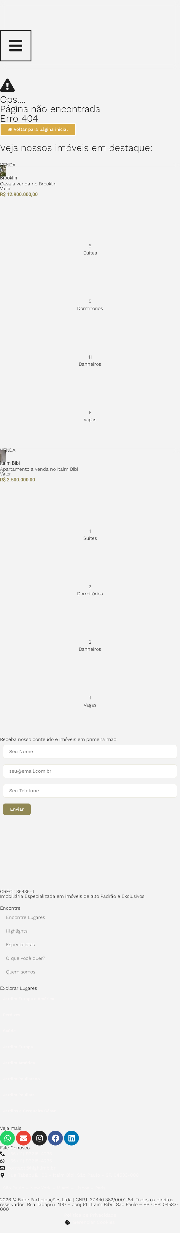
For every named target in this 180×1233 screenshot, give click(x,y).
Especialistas (20, 944)
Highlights (17, 931)
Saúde (9, 1030)
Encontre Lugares (25, 917)
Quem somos (20, 972)
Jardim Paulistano (21, 1078)
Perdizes (11, 1014)
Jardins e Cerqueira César (29, 1110)
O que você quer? (25, 958)
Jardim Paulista (19, 1094)
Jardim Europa (18, 1046)
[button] (17, 809)
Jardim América (19, 1062)
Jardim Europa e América (28, 998)
